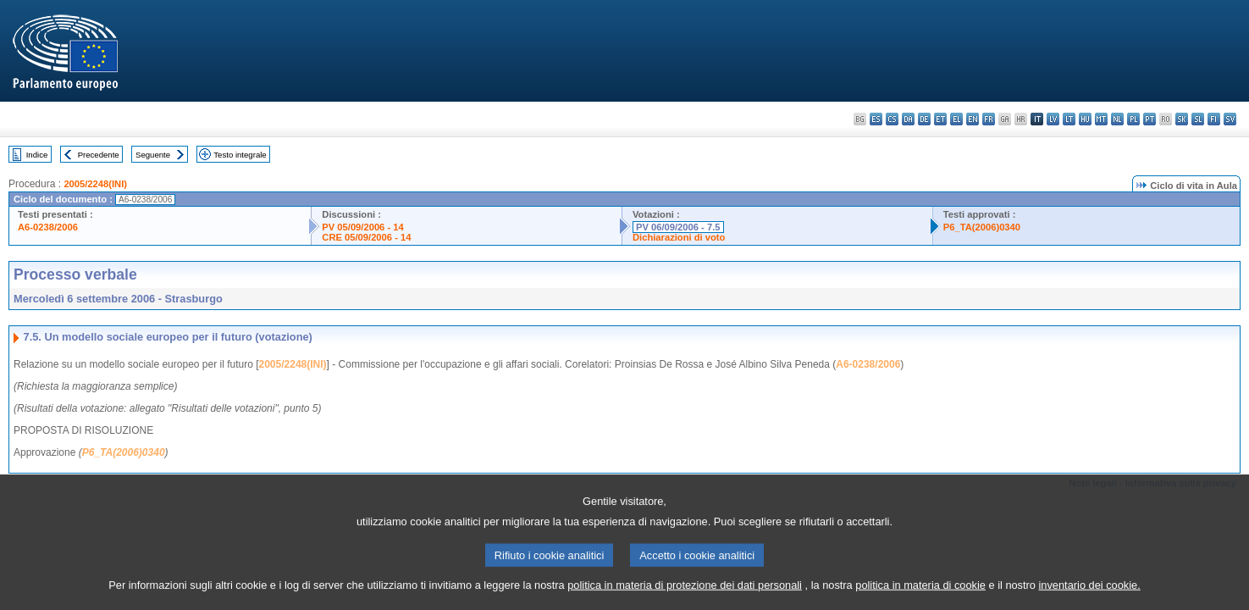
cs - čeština (892, 119)
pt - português (1149, 119)
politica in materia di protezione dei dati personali (684, 597)
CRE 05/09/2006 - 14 (366, 237)
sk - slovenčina (1181, 119)
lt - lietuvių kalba (1069, 119)
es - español (876, 119)
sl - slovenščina (1197, 119)
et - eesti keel (940, 119)
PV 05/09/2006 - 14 (362, 227)
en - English (972, 119)
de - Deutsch (924, 119)
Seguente (152, 154)
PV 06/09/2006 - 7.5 (678, 227)
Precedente (98, 154)
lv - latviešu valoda (1053, 119)
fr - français (988, 119)
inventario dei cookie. (1090, 597)
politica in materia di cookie (920, 597)
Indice (37, 154)
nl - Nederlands (1117, 119)
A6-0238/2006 (48, 227)
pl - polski (1133, 119)
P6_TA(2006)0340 (981, 227)
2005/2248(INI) (95, 184)
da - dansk (908, 119)
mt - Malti (1101, 119)
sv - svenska (1230, 119)
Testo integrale (239, 154)
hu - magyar (1085, 119)
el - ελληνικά (956, 119)
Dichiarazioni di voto (679, 237)
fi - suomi (1214, 119)
